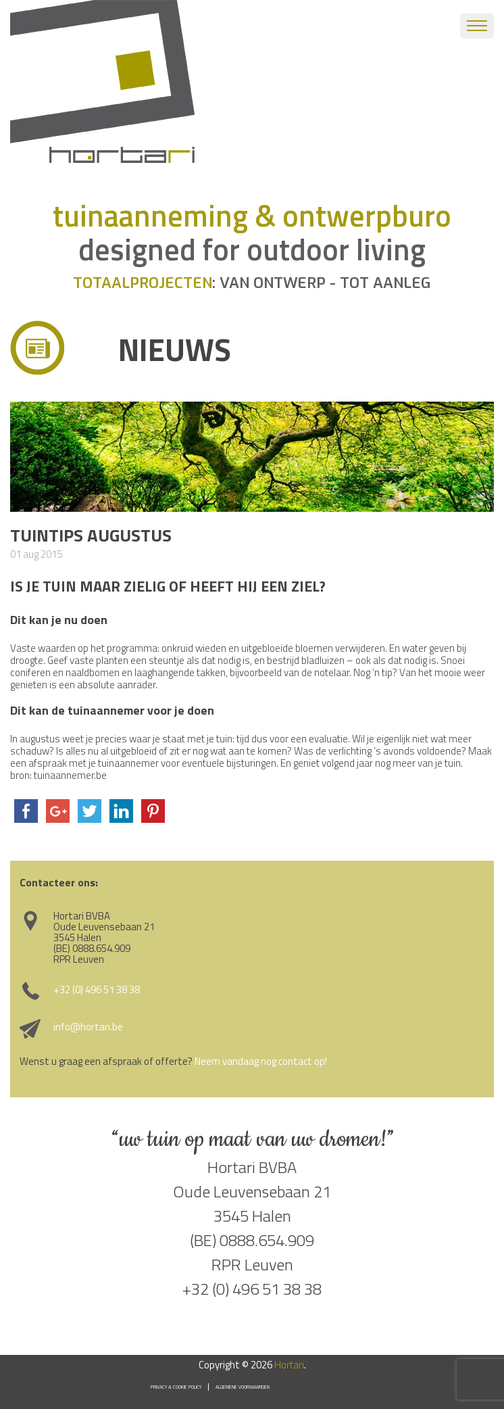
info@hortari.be (88, 1026)
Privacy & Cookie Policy (176, 1387)
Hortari (289, 1364)
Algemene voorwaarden (243, 1387)
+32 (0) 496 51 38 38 (96, 989)
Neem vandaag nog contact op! (261, 1061)
